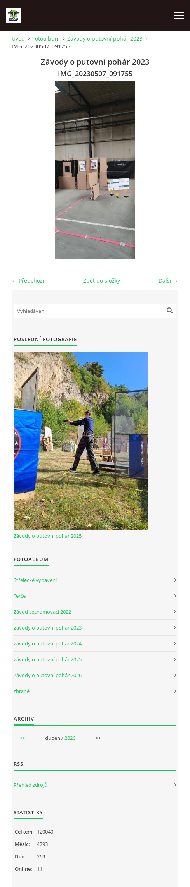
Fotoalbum (46, 38)
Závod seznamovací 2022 (42, 611)
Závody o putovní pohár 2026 (48, 675)
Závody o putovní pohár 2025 (48, 535)
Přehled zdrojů (30, 784)
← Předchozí (28, 280)
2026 (69, 737)
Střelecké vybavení (35, 579)
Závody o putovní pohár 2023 (105, 38)
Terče (20, 595)
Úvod (18, 38)
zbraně (22, 691)
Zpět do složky (101, 280)
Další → (168, 280)
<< (22, 737)
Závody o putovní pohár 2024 (48, 643)
